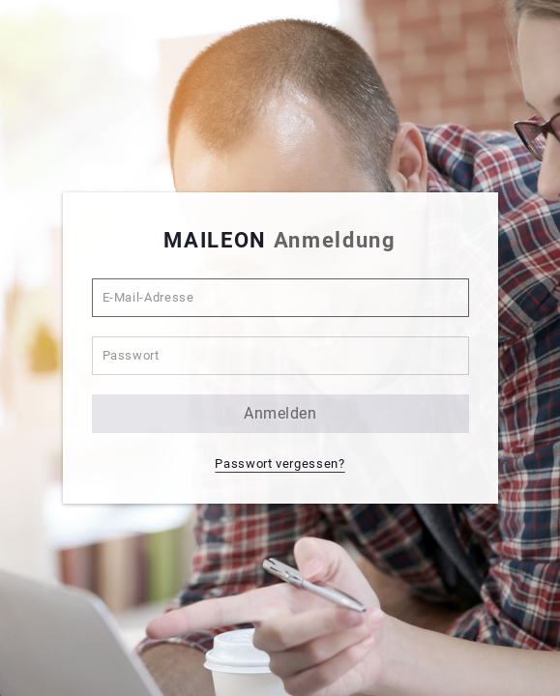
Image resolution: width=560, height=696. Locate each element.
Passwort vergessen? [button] (279, 463)
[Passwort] (280, 355)
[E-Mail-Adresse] (280, 297)
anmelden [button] (280, 413)
